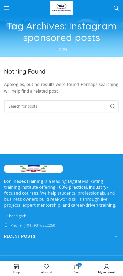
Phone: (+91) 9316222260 (32, 225)
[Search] (116, 8)
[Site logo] (61, 7)
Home (61, 49)
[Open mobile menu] (6, 8)
